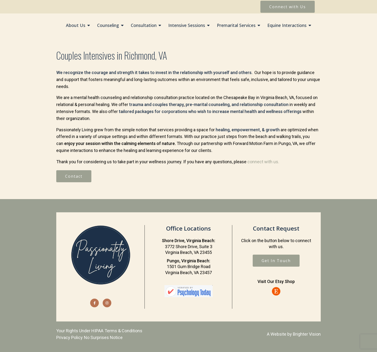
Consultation (144, 25)
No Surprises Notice (103, 337)
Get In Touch (276, 260)
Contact (73, 176)
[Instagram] (107, 303)
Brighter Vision (307, 334)
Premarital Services (236, 25)
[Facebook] (94, 303)
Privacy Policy (69, 337)
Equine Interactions (287, 25)
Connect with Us (287, 6)
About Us (75, 25)
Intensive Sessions (186, 25)
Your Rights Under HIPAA (79, 330)
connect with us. (263, 161)
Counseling (108, 25)
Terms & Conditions (123, 330)
